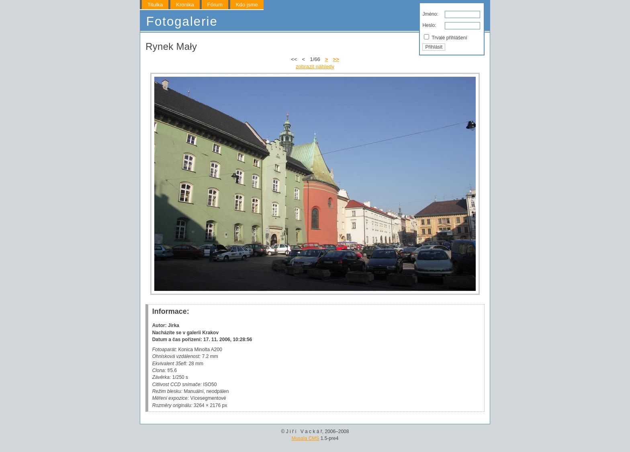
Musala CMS (305, 438)
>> (336, 59)
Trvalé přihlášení (445, 37)
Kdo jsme (247, 5)
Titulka (155, 5)
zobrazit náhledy (315, 66)
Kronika (185, 5)
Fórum (215, 5)
